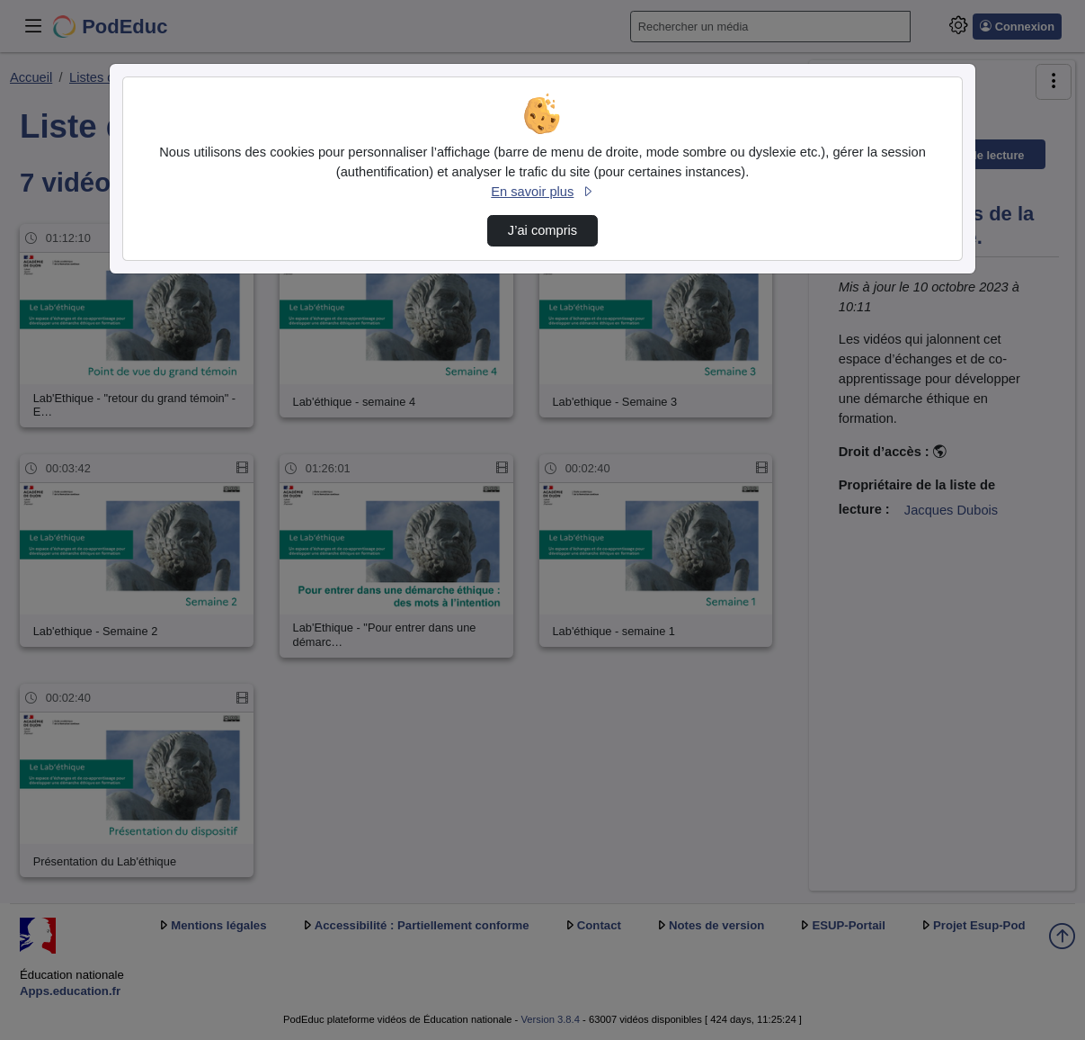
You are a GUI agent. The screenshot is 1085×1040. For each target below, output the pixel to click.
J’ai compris (542, 230)
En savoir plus (542, 192)
